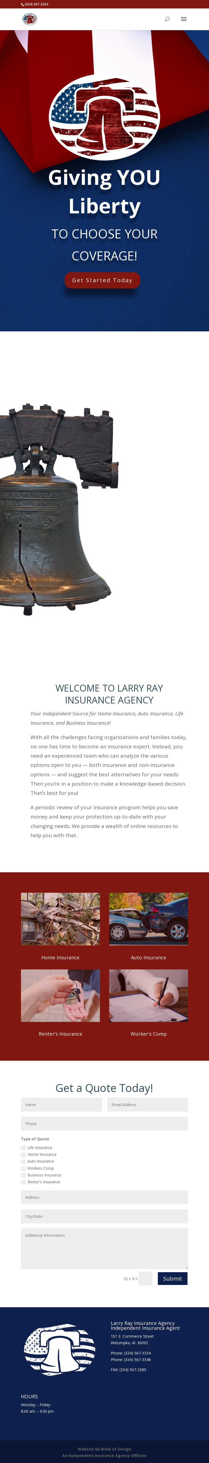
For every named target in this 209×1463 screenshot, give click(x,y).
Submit (172, 1278)
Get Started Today (112, 276)
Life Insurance (36, 1147)
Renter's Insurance (60, 1034)
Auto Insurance (148, 957)
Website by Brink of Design (104, 1449)
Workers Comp (37, 1168)
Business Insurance (41, 1175)
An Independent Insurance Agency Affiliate (104, 1455)
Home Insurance (60, 957)
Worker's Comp (149, 1034)
